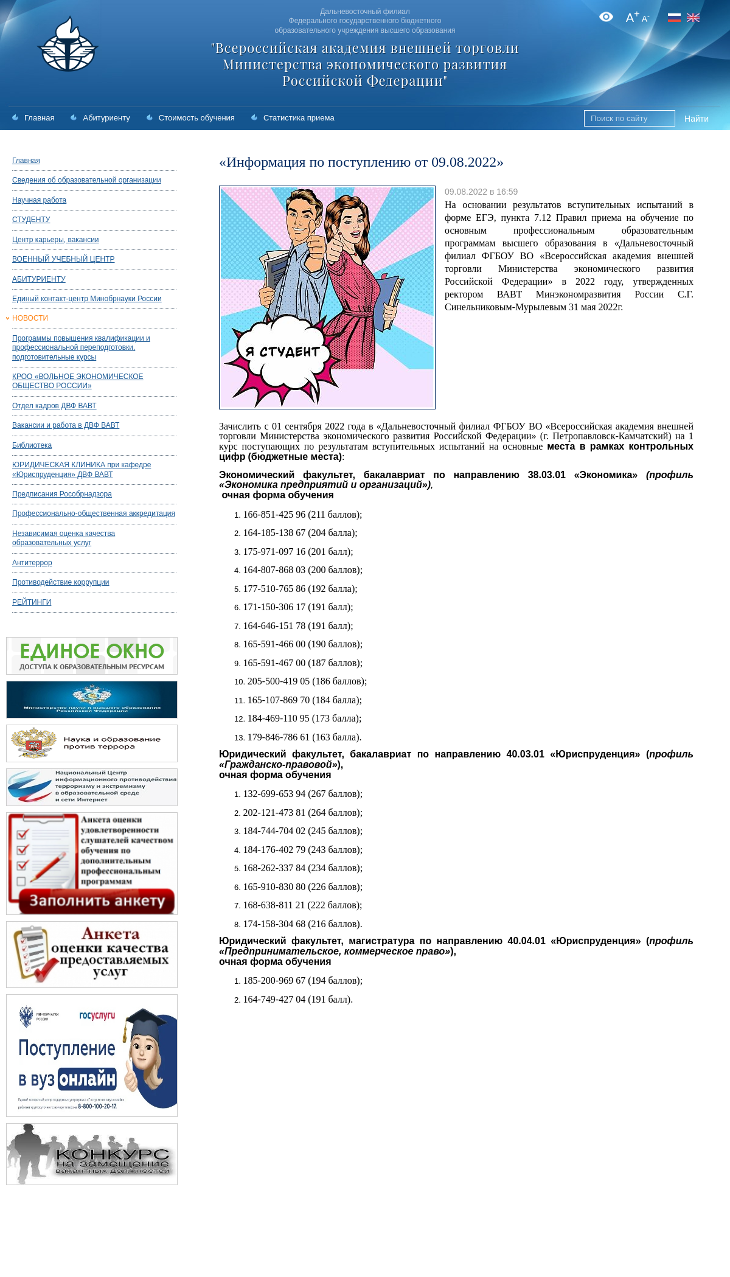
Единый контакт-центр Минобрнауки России (87, 298)
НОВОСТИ (30, 318)
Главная (39, 117)
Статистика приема (299, 117)
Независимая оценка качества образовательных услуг (63, 538)
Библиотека (32, 445)
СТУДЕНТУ (31, 219)
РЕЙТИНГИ (31, 602)
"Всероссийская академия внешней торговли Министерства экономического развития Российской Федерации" (364, 63)
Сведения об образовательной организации (86, 180)
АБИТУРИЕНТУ (39, 279)
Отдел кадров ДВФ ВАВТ (54, 406)
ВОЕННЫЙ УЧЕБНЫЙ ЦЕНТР (63, 259)
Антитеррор (32, 562)
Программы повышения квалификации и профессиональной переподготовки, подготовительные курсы (81, 347)
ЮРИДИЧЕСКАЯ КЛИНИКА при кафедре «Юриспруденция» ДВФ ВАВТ (81, 469)
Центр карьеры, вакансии (55, 239)
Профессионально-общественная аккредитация (93, 513)
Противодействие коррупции (60, 582)
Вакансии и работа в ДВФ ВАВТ (65, 425)
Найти (696, 119)
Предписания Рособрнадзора (62, 494)
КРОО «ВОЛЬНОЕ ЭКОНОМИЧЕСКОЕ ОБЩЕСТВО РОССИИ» (78, 381)
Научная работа (39, 200)
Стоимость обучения (197, 117)
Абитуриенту (106, 117)
